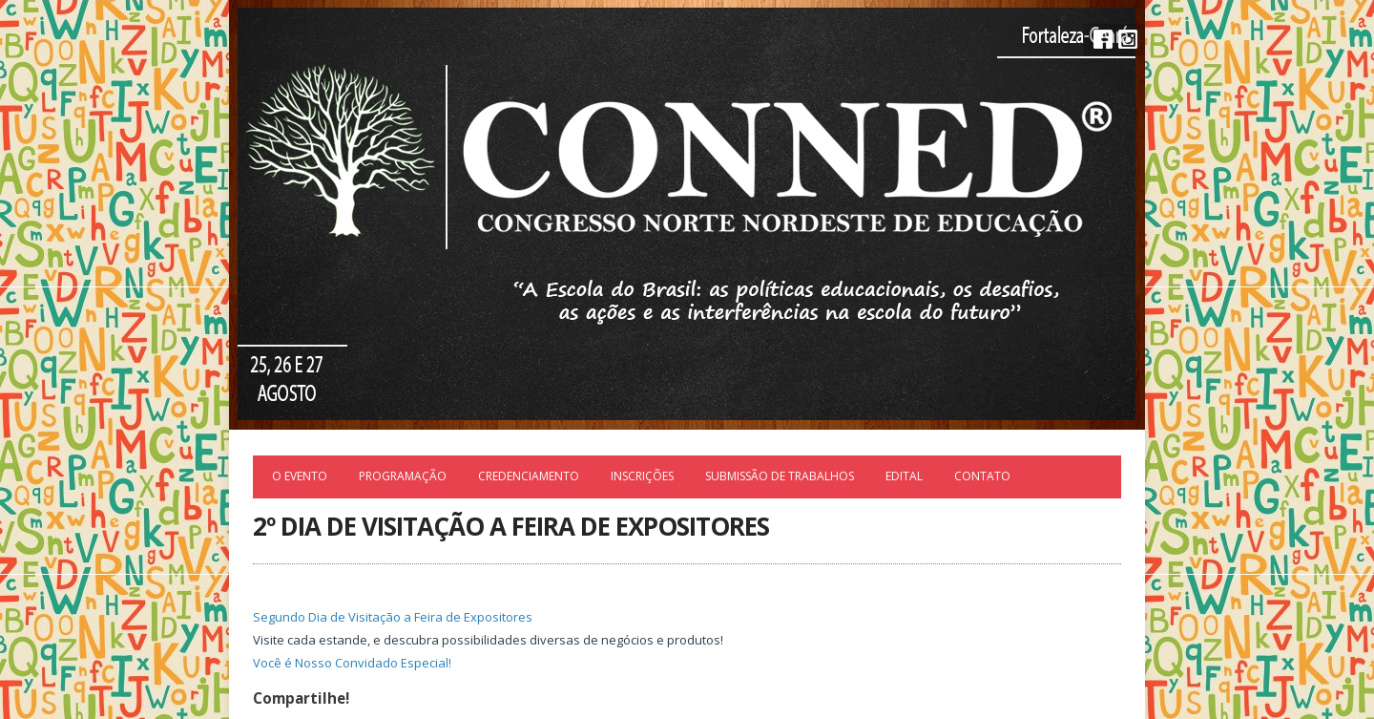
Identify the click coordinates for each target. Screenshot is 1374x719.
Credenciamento (528, 476)
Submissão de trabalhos (779, 476)
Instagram (1127, 39)
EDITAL (904, 476)
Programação (403, 476)
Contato (982, 476)
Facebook (1103, 39)
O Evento (299, 476)
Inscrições (642, 476)
